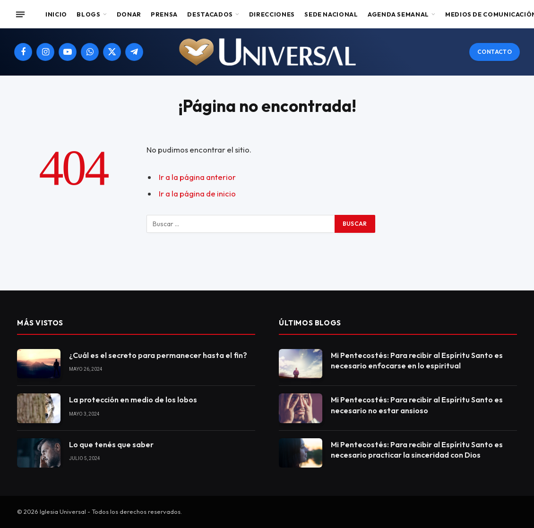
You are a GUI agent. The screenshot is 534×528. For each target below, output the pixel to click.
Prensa (164, 14)
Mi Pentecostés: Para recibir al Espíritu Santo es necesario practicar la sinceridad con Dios (417, 450)
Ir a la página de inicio (197, 193)
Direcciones (272, 14)
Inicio (56, 14)
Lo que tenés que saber (111, 444)
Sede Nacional (331, 14)
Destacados (210, 14)
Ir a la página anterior (197, 177)
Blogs (88, 14)
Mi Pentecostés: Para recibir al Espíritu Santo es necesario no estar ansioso (417, 405)
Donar (129, 14)
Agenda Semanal (398, 14)
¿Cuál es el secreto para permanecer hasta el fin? (158, 355)
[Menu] (20, 14)
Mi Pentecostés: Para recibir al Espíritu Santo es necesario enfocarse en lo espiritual (417, 360)
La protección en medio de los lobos (133, 399)
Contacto (494, 51)
